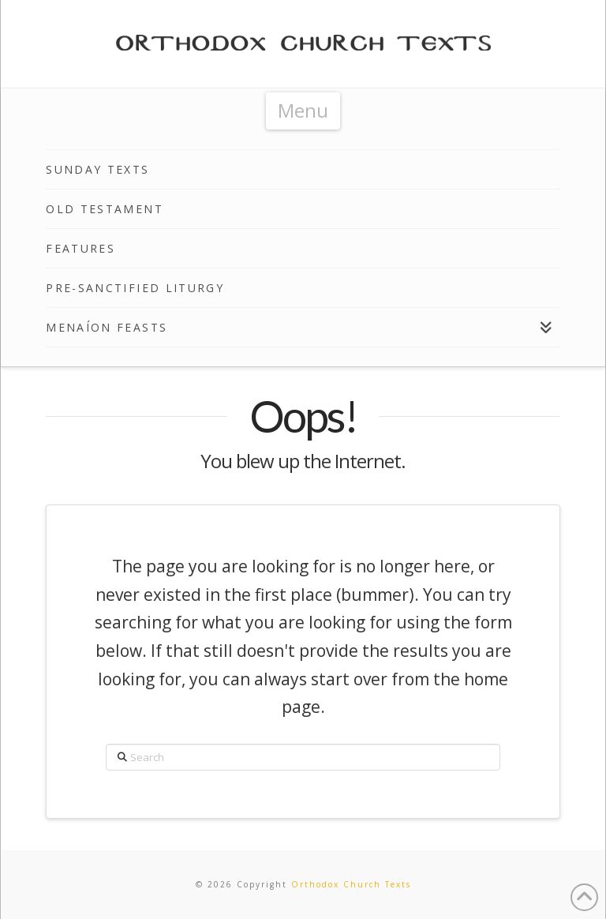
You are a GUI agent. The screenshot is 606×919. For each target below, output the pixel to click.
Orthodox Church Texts (351, 884)
